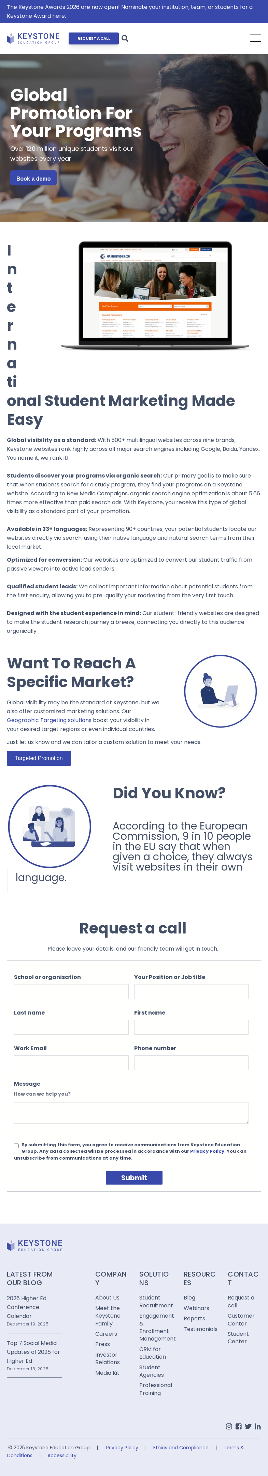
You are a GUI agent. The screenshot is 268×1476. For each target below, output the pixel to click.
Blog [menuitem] (189, 1298)
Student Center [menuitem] (238, 1337)
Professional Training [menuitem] (155, 1389)
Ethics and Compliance (181, 1447)
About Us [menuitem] (107, 1298)
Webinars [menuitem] (196, 1308)
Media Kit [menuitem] (107, 1373)
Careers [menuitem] (106, 1334)
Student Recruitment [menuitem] (156, 1301)
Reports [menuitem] (194, 1318)
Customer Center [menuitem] (241, 1319)
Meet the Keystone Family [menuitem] (108, 1316)
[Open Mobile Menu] (255, 39)
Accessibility (61, 1455)
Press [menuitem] (102, 1344)
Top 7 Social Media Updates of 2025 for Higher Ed (33, 1352)
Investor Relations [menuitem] (107, 1358)
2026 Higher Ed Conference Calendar (26, 1307)
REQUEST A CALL (93, 38)
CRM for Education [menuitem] (152, 1353)
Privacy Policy (207, 1151)
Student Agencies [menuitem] (151, 1371)
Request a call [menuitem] (241, 1301)
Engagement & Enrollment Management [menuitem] (156, 1327)
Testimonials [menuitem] (200, 1329)
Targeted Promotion (39, 758)
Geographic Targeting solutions (49, 720)
